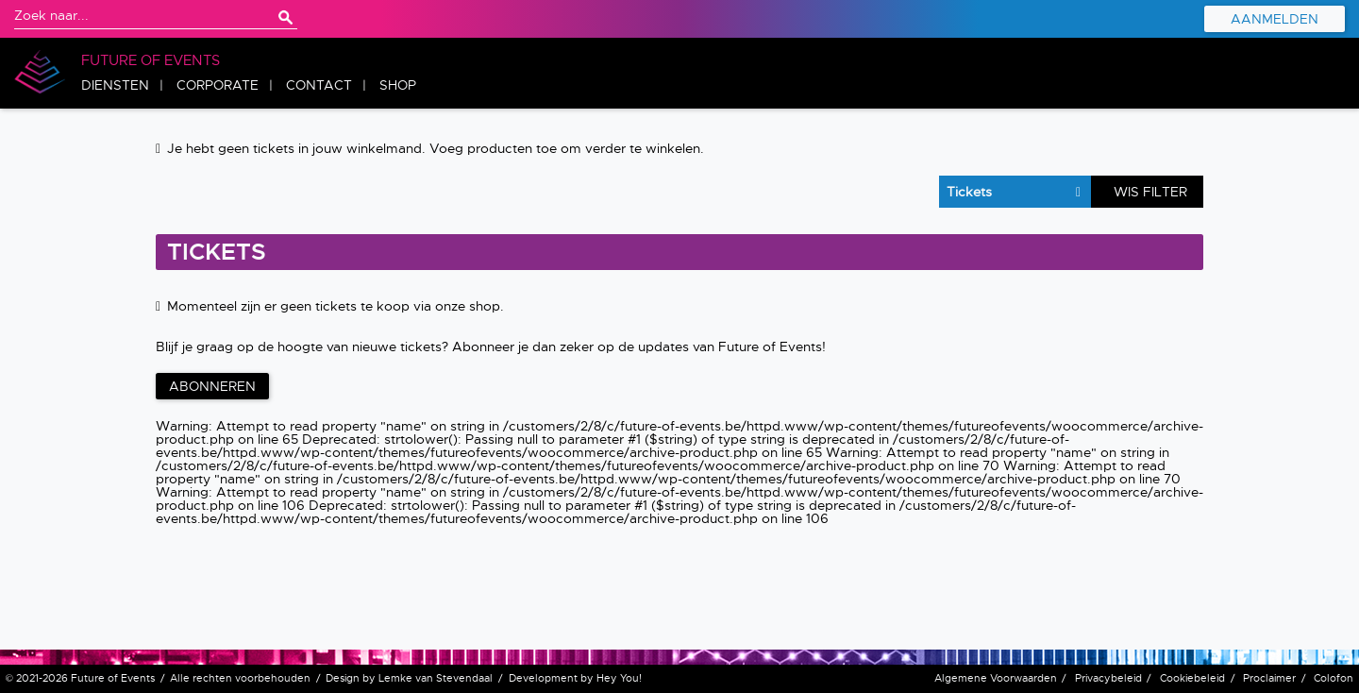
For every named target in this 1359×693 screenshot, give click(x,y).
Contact (319, 84)
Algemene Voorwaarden (995, 678)
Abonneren (212, 386)
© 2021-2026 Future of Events (81, 678)
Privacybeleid (1108, 678)
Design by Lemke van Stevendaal (409, 678)
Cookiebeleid (1192, 678)
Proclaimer (1269, 678)
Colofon (1333, 678)
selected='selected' (1005, 191)
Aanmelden (1274, 18)
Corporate (217, 84)
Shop (397, 84)
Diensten (115, 84)
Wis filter (1150, 191)
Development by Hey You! (575, 678)
